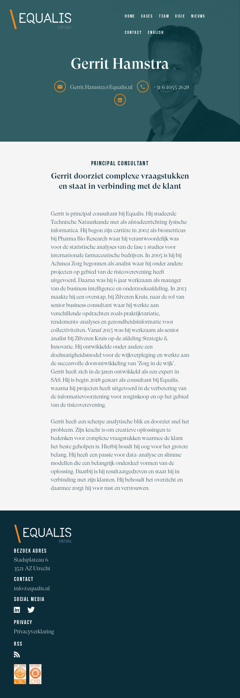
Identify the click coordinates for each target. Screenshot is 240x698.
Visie (180, 16)
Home (130, 16)
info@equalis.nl (32, 588)
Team (164, 16)
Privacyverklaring (34, 631)
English (156, 32)
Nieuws (198, 16)
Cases (147, 16)
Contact (133, 32)
